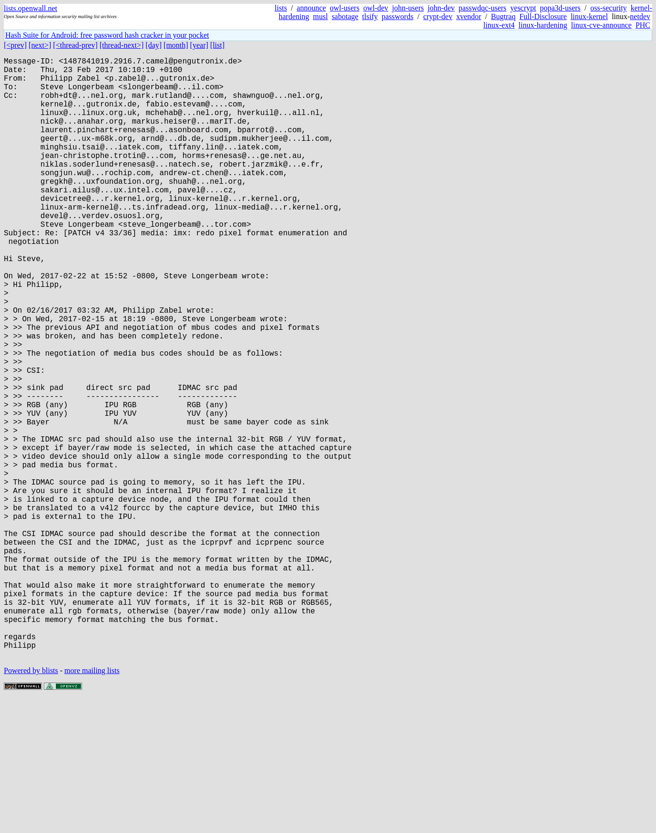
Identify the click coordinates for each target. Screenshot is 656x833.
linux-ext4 (499, 25)
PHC (643, 25)
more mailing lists (92, 804)
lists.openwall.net (30, 8)
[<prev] (15, 45)
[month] (176, 45)
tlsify (370, 16)
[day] (153, 45)
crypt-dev (437, 16)
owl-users (344, 8)
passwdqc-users (482, 8)
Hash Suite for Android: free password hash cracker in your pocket (107, 35)
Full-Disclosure (543, 16)
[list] (217, 45)
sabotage (345, 16)
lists (281, 8)
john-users (408, 8)
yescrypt (523, 8)
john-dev (441, 8)
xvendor (468, 16)
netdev (640, 16)
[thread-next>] (122, 45)
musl (320, 16)
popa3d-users (560, 8)
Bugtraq (503, 16)
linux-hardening (543, 25)
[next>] (40, 45)
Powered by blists (31, 804)
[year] (199, 45)
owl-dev (375, 8)
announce (311, 8)
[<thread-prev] (75, 45)
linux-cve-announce (601, 25)
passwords (398, 16)
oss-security (608, 8)
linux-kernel (589, 16)
